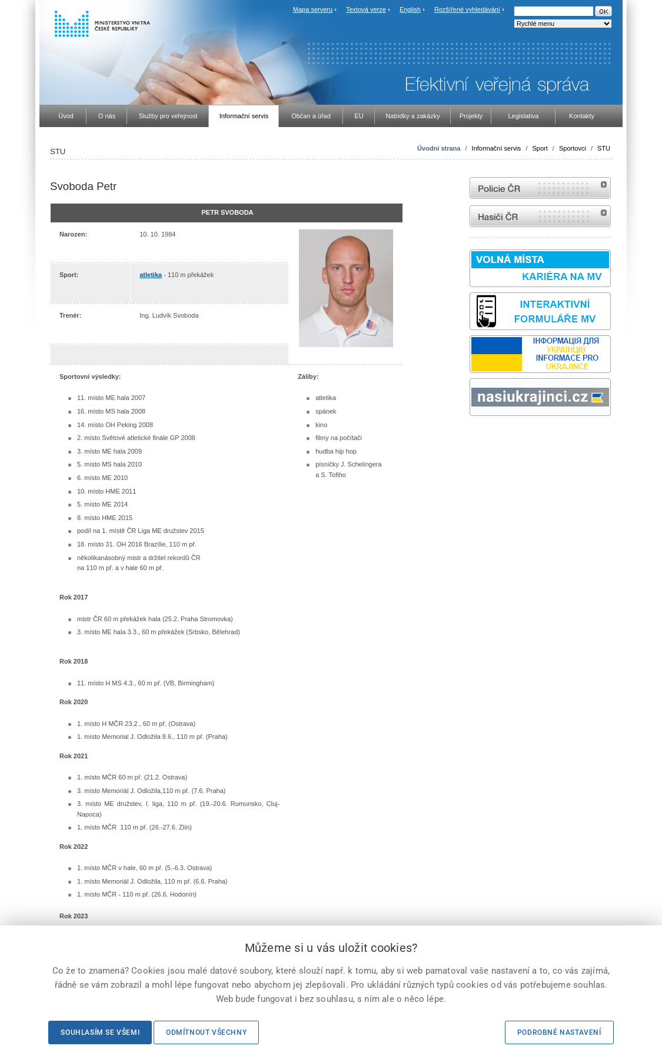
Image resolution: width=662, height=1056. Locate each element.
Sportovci (572, 148)
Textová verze (366, 9)
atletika (150, 274)
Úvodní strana (438, 148)
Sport (540, 148)
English (410, 9)
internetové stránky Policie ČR (540, 188)
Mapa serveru (312, 9)
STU (603, 148)
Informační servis (496, 148)
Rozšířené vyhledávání (467, 9)
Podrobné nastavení (559, 1032)
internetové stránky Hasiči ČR (540, 216)
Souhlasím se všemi (100, 1032)
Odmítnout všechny (206, 1032)
